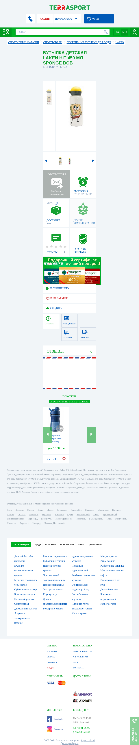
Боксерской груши (82, 608)
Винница (116, 510)
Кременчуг (46, 518)
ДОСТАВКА (52, 651)
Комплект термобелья (55, 556)
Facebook (55, 719)
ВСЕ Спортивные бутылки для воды (69, 402)
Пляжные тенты (80, 603)
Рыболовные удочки (54, 561)
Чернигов (33, 514)
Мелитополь (121, 518)
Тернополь (80, 518)
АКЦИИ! (45, 18)
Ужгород (36, 523)
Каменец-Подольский (54, 523)
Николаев (89, 510)
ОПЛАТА (51, 657)
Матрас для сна (108, 556)
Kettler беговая (108, 603)
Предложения (95, 544)
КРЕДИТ (50, 668)
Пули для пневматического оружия (23, 570)
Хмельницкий (83, 514)
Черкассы (46, 514)
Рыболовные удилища (112, 565)
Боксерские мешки (53, 608)
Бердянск (24, 523)
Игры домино (107, 561)
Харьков (19, 510)
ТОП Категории (20, 544)
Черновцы (32, 518)
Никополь (11, 523)
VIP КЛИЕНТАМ (80, 657)
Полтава (21, 514)
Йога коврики (79, 613)
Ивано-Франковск (63, 518)
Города (37, 544)
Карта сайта (87, 740)
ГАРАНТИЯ (52, 662)
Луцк (109, 518)
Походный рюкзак (24, 599)
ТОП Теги (50, 544)
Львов (50, 510)
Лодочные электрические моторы (22, 618)
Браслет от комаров (24, 594)
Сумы (70, 514)
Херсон (10, 514)
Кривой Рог (76, 510)
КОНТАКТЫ (78, 668)
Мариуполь (103, 510)
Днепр (40, 510)
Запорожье (62, 510)
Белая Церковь (96, 518)
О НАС (76, 662)
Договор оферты (70, 743)
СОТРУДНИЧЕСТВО (82, 651)
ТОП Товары (67, 544)
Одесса (30, 510)
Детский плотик (109, 589)
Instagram (55, 729)
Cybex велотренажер (25, 589)
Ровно (96, 514)
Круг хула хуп (50, 594)
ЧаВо (81, 544)
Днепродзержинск (15, 518)
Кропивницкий (110, 514)
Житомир (59, 514)
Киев (9, 510)
